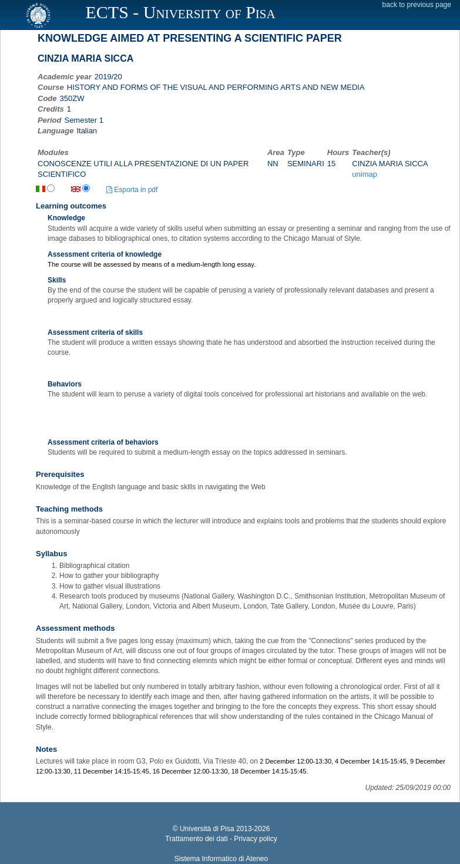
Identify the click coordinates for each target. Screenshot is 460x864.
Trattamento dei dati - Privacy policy (221, 839)
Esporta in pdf (131, 190)
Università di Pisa (207, 829)
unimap (364, 174)
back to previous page (416, 5)
